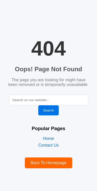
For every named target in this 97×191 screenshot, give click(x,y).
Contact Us (48, 145)
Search (48, 110)
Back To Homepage (48, 163)
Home (48, 138)
